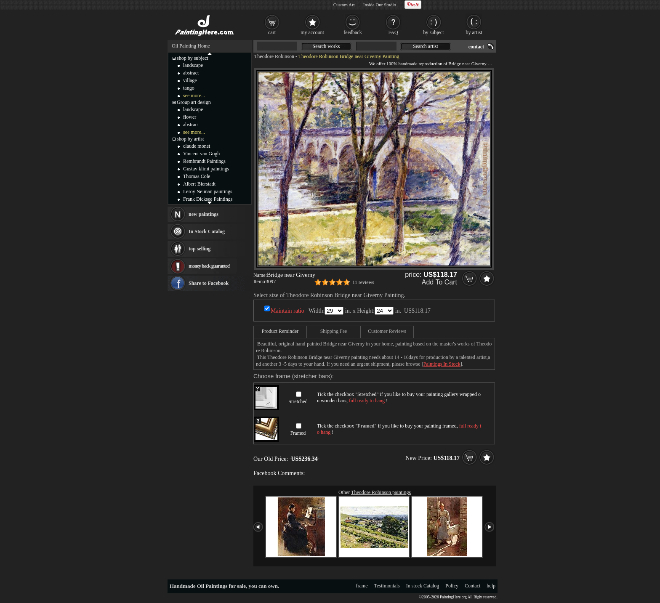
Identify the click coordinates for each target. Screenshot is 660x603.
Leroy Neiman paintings (207, 191)
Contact (472, 586)
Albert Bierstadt (199, 184)
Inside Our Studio (379, 4)
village (190, 80)
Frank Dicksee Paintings (207, 199)
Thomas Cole (196, 176)
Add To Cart (439, 282)
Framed (298, 433)
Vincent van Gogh (201, 154)
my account (312, 32)
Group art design (194, 102)
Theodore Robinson (274, 56)
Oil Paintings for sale (221, 586)
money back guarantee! (209, 266)
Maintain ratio (287, 311)
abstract (191, 73)
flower (189, 117)
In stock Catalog (422, 586)
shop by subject (192, 58)
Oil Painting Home (191, 46)
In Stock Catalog (207, 231)
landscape (193, 65)
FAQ (393, 32)
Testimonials (387, 586)
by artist (474, 32)
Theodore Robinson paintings (381, 492)
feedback (352, 32)
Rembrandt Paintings (204, 161)
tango (188, 88)
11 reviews (363, 282)
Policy (451, 586)
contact (476, 47)
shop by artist (190, 139)
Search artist (425, 46)
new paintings (203, 214)
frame (362, 586)
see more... (194, 95)
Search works (326, 46)
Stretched (297, 401)
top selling (199, 249)
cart (272, 32)
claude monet (196, 146)
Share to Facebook (209, 283)
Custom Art (344, 4)
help (491, 586)
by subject (433, 32)
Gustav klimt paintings (206, 169)
